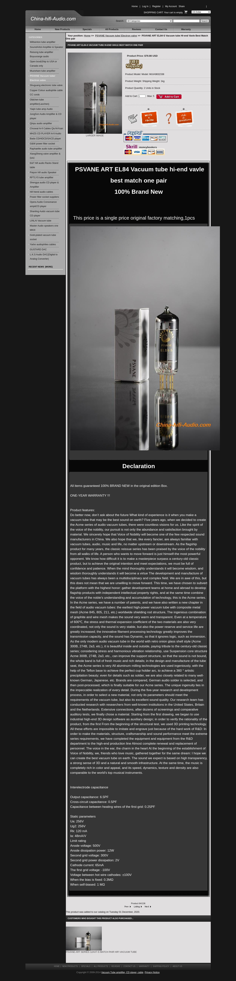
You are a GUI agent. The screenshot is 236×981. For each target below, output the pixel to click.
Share (182, 6)
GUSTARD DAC (38, 249)
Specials (87, 29)
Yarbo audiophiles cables (43, 244)
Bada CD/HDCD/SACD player (45, 138)
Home (135, 6)
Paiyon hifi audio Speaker (43, 172)
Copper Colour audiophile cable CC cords (46, 92)
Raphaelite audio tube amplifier (46, 148)
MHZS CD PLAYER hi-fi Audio (45, 133)
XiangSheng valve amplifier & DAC (45, 155)
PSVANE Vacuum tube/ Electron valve (116, 35)
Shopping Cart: (153, 12)
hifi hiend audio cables (41, 192)
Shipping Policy (161, 966)
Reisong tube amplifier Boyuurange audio (41, 54)
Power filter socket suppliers (44, 197)
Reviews (136, 29)
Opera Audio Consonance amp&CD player (43, 204)
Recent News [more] (41, 267)
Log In (145, 6)
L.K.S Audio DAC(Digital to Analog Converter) (44, 256)
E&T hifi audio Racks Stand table (44, 165)
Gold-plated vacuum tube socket (43, 237)
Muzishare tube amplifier (42, 71)
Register (156, 6)
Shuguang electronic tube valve (46, 85)
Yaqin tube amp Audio (41, 109)
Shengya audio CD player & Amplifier (44, 184)
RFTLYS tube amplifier (42, 177)
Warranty (186, 29)
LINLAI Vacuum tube (40, 220)
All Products (111, 29)
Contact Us (161, 29)
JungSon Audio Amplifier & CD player (46, 116)
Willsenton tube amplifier (42, 42)
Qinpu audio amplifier (41, 123)
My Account (171, 6)
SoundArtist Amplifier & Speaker (46, 47)
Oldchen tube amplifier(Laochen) (39, 101)
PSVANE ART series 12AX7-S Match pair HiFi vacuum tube (101, 952)
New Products (62, 29)
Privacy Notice (152, 972)
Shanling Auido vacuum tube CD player (45, 213)
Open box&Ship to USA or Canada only (43, 63)
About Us (177, 966)
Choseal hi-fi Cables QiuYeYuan (46, 128)
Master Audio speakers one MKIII (44, 227)
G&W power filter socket (42, 143)
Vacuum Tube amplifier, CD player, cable (122, 972)
